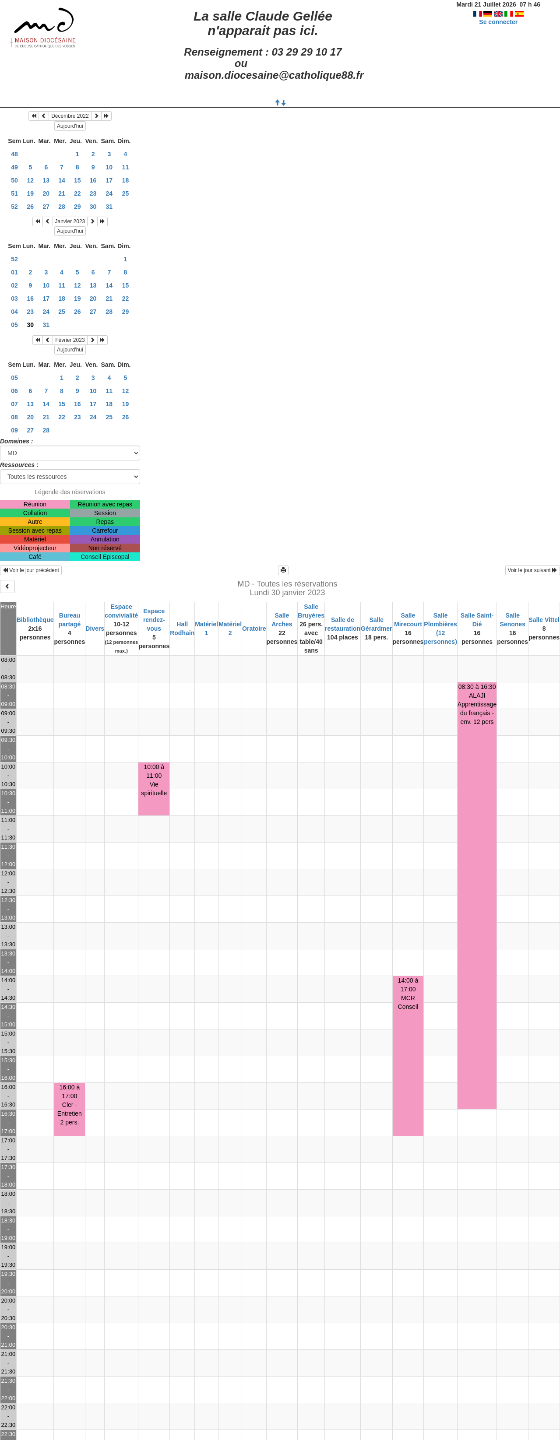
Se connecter (498, 21)
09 (14, 430)
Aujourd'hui (70, 126)
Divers (94, 628)
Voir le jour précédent (31, 570)
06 (14, 390)
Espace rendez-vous (154, 620)
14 (61, 180)
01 (14, 272)
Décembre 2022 (69, 116)
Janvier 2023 (70, 221)
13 (46, 180)
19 (30, 193)
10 (109, 167)
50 (14, 180)
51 (14, 193)
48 (14, 154)
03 (14, 298)
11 (125, 167)
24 (109, 193)
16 (93, 180)
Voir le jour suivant (532, 570)
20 (46, 193)
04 (14, 311)
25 (125, 193)
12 (30, 180)
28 (61, 206)
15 (77, 180)
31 (109, 206)
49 (14, 167)
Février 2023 (70, 340)
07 (14, 403)
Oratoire (254, 628)
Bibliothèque (35, 619)
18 (125, 180)
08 (14, 417)
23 (93, 193)
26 (30, 206)
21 (61, 193)
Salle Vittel (544, 619)
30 (93, 206)
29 (77, 206)
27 (46, 206)
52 (14, 206)
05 (14, 324)
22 (77, 193)
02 (14, 285)
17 (109, 180)
